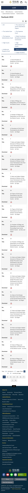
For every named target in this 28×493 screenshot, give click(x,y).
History (4, 392)
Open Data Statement (7, 482)
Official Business (9, 11)
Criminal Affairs (14, 422)
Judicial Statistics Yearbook (8, 13)
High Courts (6, 42)
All (3, 24)
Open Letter (20, 399)
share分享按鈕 (26, 21)
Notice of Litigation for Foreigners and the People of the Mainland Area (12, 454)
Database (4, 440)
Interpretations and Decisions (14, 406)
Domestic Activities (6, 464)
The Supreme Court (19, 32)
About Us (4, 390)
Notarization (5, 433)
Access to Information (7, 438)
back (23, 21)
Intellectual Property (7, 429)
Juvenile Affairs (5, 422)
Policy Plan (14, 394)
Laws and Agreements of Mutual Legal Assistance (11, 450)
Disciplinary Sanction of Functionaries (11, 431)
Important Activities (7, 459)
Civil (18, 415)
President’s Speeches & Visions (9, 399)
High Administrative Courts (19, 44)
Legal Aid (15, 447)
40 (8, 373)
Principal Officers (18, 392)
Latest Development (7, 408)
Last (15, 380)
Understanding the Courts (8, 445)
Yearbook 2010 (20, 13)
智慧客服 (21, 2)
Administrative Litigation (8, 426)
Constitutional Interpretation (8, 415)
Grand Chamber (16, 429)
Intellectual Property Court (6, 50)
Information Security (20, 479)
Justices (4, 406)
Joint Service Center (6, 447)
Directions (21, 394)
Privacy (7, 479)
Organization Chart (6, 394)
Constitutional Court (7, 404)
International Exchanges (7, 462)
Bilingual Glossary (12, 440)
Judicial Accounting (6, 435)
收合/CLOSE (14, 386)
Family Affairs (12, 420)
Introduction (10, 392)
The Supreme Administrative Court (7, 37)
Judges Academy (20, 52)
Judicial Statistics (19, 11)
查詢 (26, 2)
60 (10, 373)
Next (12, 380)
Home (2, 11)
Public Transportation (16, 488)
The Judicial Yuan (7, 31)
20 (24, 371)
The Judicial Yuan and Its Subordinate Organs (20, 26)
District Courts (20, 49)
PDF (11, 66)
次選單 (14, 8)
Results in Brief (5, 401)
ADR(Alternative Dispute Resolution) (10, 418)
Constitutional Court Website (9, 411)
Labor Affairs (5, 420)
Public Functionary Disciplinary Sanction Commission (20, 37)
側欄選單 (2, 2)
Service (4, 443)
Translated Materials (6, 457)
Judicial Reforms (6, 397)
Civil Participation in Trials (8, 424)
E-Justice (11, 433)
